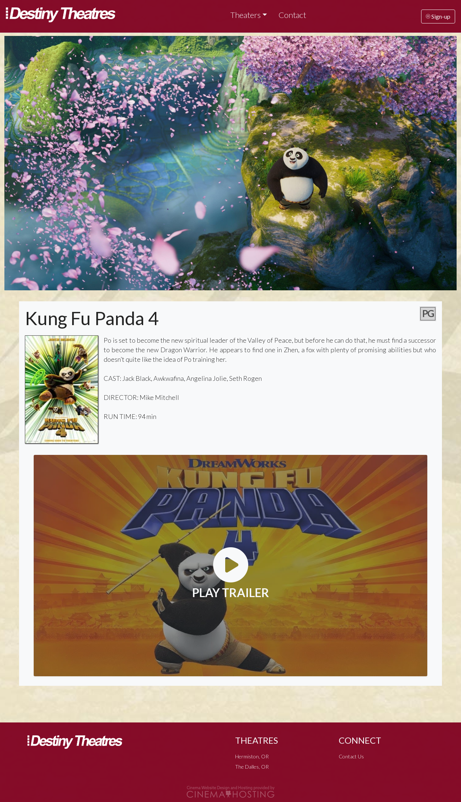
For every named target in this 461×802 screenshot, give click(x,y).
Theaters (245, 15)
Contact (292, 15)
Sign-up (438, 16)
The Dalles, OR (252, 767)
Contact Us (351, 756)
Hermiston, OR (252, 756)
